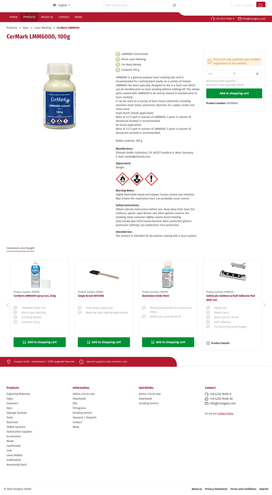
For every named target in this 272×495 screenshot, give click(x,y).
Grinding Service (82, 412)
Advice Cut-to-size (84, 394)
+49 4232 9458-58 (221, 398)
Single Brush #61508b (91, 295)
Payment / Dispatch (85, 417)
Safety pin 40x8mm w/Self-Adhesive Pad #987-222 (230, 298)
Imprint (263, 489)
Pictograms (79, 408)
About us (197, 489)
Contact (77, 422)
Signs (10, 398)
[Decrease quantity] (210, 74)
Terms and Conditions (243, 489)
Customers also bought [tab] (20, 248)
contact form (225, 413)
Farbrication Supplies (19, 431)
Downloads (79, 398)
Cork (9, 450)
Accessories (14, 436)
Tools (10, 417)
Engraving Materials (18, 394)
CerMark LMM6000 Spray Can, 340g (35, 295)
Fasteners (12, 403)
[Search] (174, 5)
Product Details (218, 343)
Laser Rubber (14, 455)
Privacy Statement (216, 489)
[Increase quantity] (257, 74)
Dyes (9, 408)
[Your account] (242, 5)
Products (13, 388)
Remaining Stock (17, 464)
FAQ (75, 403)
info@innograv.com (251, 18)
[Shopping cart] (260, 5)
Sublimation (14, 460)
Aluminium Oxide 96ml (155, 295)
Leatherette (14, 445)
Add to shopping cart (234, 93)
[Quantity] (234, 74)
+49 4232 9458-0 (222, 18)
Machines (12, 422)
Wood (10, 441)
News (76, 427)
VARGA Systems (16, 427)
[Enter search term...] (137, 5)
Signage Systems (17, 412)
